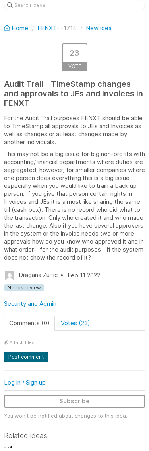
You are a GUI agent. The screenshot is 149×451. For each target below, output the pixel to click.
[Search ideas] (74, 5)
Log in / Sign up (25, 382)
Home (17, 28)
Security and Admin (30, 303)
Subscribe (74, 401)
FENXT (46, 28)
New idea (99, 28)
